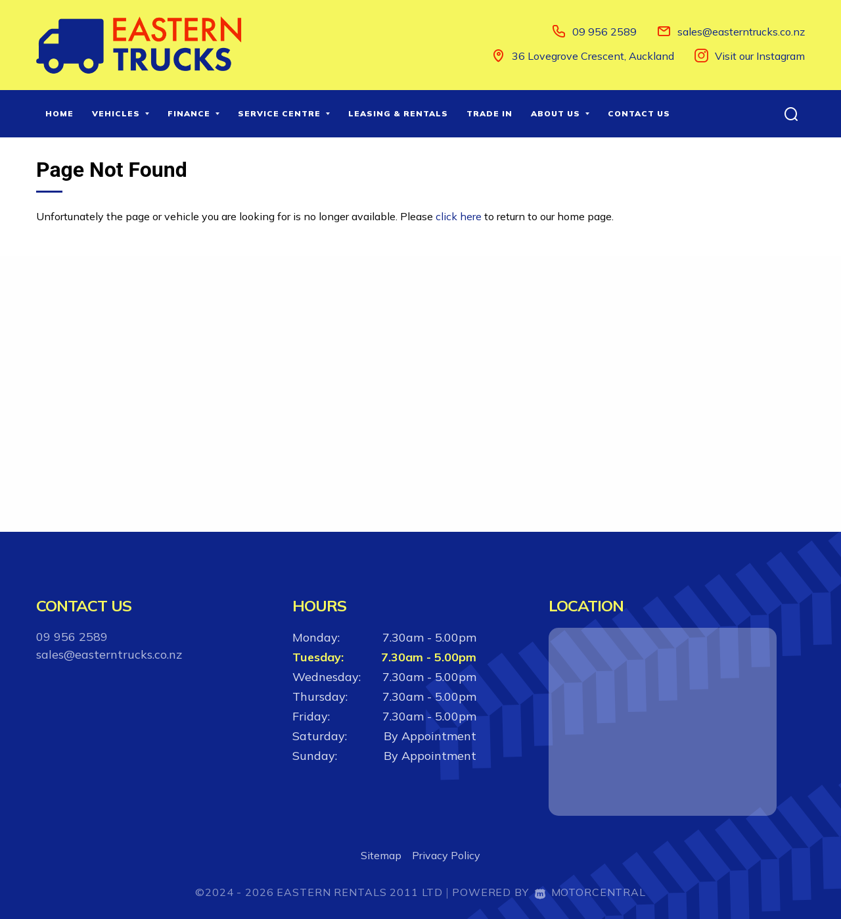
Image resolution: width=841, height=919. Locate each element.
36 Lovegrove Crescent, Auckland (593, 55)
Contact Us (639, 113)
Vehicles (120, 113)
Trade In (489, 113)
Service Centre (284, 113)
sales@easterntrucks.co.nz (741, 31)
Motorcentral (590, 892)
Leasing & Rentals (398, 113)
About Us (560, 113)
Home (59, 113)
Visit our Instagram (760, 55)
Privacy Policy (446, 855)
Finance (193, 113)
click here (459, 216)
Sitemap (381, 855)
